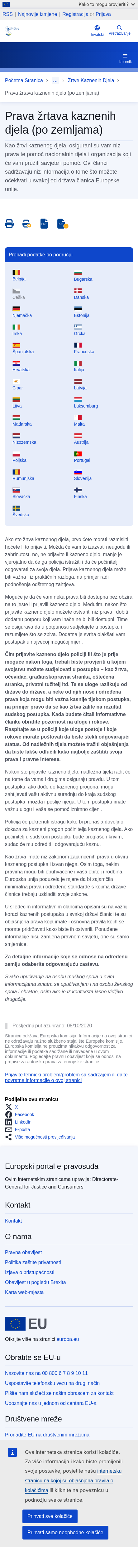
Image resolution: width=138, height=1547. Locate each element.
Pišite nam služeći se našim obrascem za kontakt (59, 1393)
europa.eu (67, 1339)
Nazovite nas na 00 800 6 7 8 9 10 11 (46, 1373)
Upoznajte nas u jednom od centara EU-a (51, 1403)
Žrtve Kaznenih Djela (91, 80)
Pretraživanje (120, 30)
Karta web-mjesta (24, 1292)
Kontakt (13, 1220)
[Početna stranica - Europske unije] (26, 1324)
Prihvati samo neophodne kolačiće (65, 1532)
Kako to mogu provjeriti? (107, 4)
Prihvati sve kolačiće (50, 1516)
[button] (13, 1107)
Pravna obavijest (23, 1252)
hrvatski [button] (97, 31)
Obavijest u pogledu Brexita (35, 1282)
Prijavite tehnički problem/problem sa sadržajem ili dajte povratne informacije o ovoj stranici (66, 1077)
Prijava (103, 14)
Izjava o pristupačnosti (29, 1272)
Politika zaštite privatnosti (33, 1262)
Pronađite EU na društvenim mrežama (47, 1434)
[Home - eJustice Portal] (46, 31)
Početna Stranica (24, 80)
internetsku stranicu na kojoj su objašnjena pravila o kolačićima (73, 1480)
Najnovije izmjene (37, 14)
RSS (7, 14)
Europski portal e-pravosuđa (51, 1166)
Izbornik (125, 58)
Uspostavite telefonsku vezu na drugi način (52, 1383)
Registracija (75, 14)
